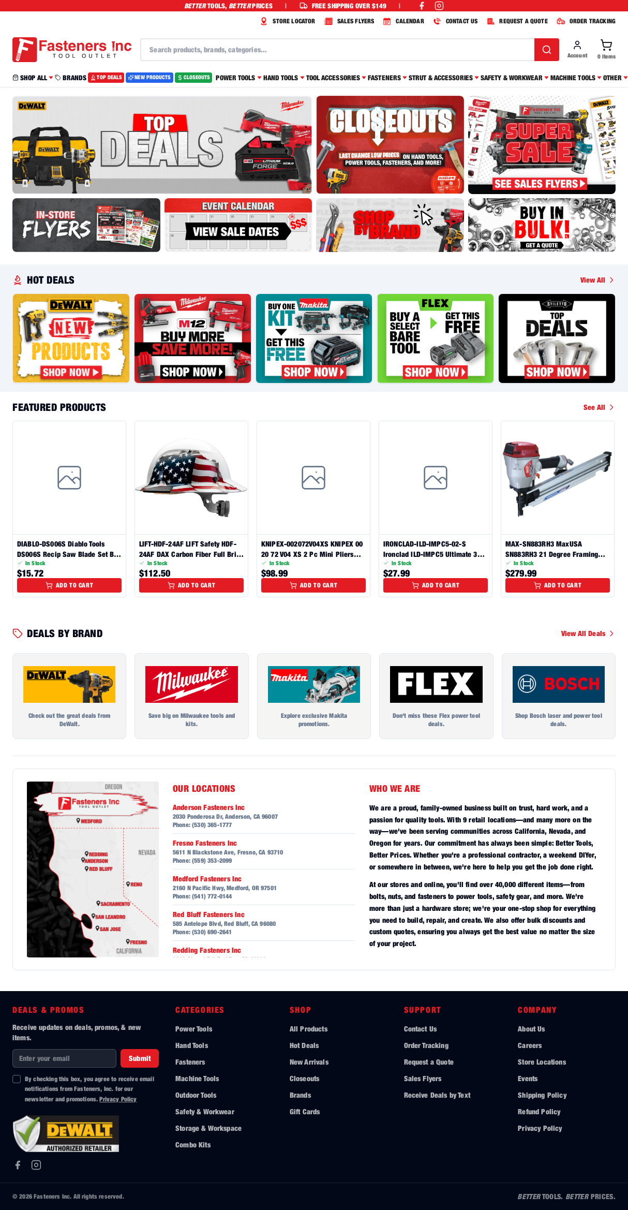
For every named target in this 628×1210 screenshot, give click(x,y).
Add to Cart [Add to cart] (70, 585)
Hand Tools (191, 1045)
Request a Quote (429, 1061)
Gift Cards (305, 1111)
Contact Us (420, 1028)
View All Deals (588, 633)
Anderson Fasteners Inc (209, 807)
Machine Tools (197, 1078)
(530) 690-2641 (212, 932)
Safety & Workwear (204, 1111)
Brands (300, 1094)
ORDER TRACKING (585, 21)
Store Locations (541, 1061)
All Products (308, 1028)
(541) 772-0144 (212, 896)
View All (598, 279)
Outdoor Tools (195, 1094)
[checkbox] (16, 1079)
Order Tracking (426, 1045)
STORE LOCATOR (286, 21)
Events (527, 1078)
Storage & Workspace (208, 1128)
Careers (530, 1045)
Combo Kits (193, 1144)
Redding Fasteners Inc (207, 950)
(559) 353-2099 (212, 860)
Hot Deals (304, 1045)
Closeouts (304, 1078)
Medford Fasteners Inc (207, 878)
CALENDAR (402, 21)
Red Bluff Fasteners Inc (209, 914)
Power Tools (193, 1028)
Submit (140, 1058)
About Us (531, 1028)
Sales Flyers (423, 1078)
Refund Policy (539, 1111)
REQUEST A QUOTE (515, 21)
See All (600, 407)
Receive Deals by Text (437, 1094)
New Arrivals (309, 1061)
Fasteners (190, 1061)
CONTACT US (454, 21)
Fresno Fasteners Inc (205, 842)
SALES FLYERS (348, 21)
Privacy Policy (118, 1099)
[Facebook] (17, 1165)
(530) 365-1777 (212, 825)
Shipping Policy (542, 1094)
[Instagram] (36, 1165)
